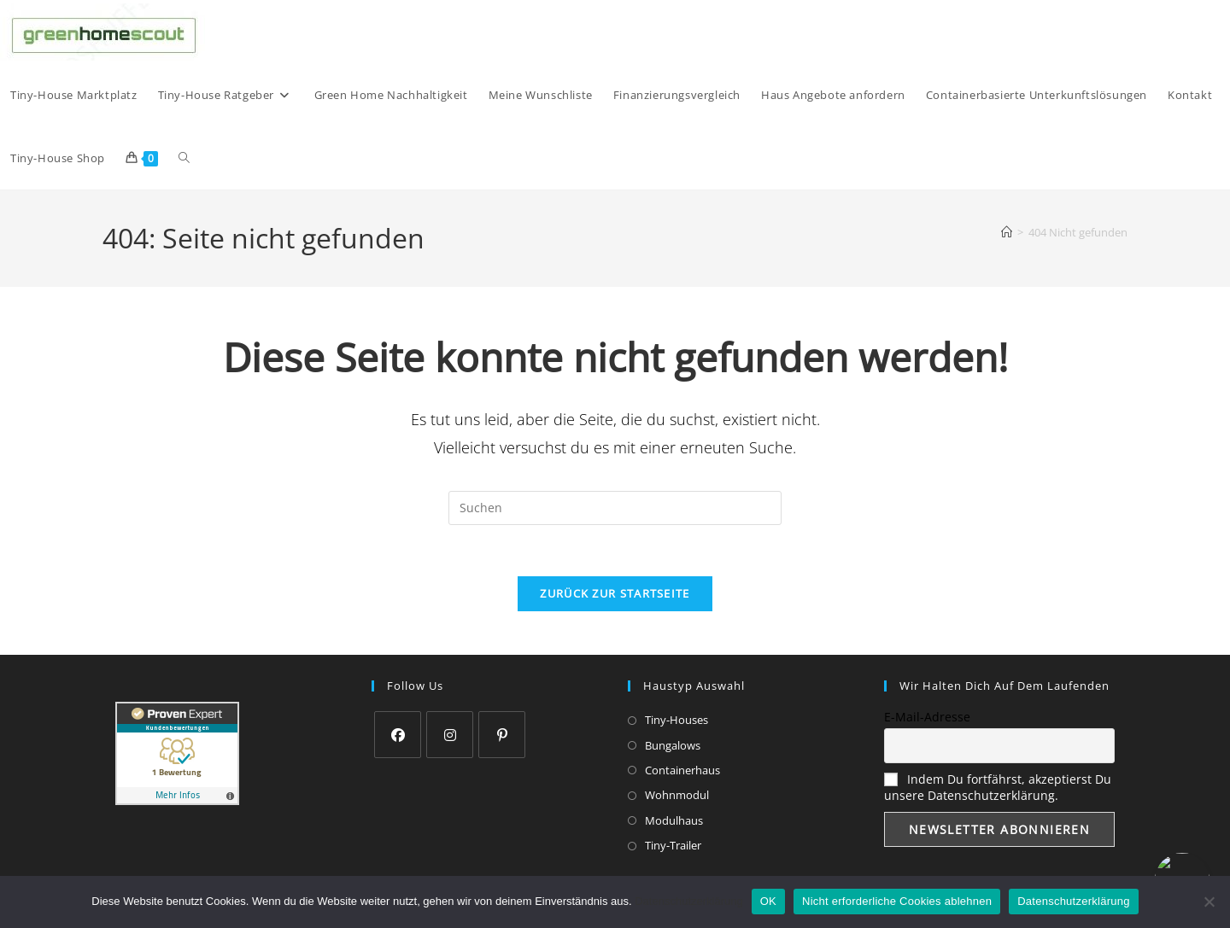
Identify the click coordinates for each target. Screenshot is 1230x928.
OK (768, 901)
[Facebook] (397, 735)
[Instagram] (449, 735)
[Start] (1006, 232)
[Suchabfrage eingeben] (615, 508)
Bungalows (672, 745)
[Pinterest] (501, 735)
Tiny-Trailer (673, 846)
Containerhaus (682, 771)
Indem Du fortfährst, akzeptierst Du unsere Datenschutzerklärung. (997, 788)
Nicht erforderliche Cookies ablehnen (897, 901)
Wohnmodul (677, 795)
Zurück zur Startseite (614, 594)
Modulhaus (674, 821)
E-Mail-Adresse (927, 717)
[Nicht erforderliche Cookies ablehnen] (1208, 901)
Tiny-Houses (676, 720)
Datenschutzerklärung (688, 901)
